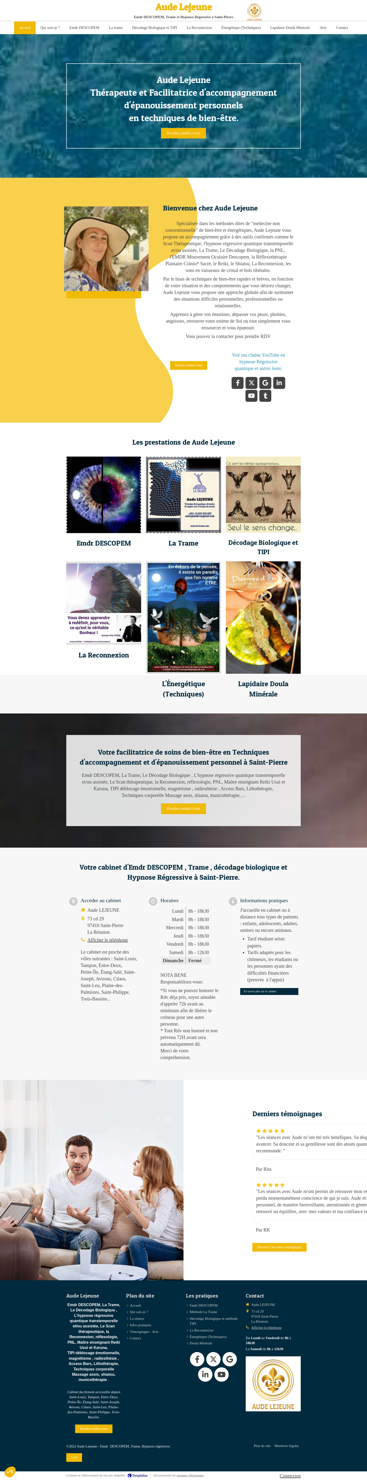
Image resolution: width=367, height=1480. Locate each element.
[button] (103, 495)
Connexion (290, 1475)
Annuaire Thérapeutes (190, 1475)
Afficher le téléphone (107, 940)
